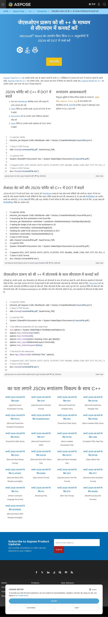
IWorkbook (22, 101)
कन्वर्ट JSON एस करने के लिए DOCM (41, 453)
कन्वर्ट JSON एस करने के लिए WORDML (15, 508)
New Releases (67, 582)
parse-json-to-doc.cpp (14, 176)
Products (35, 582)
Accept (54, 601)
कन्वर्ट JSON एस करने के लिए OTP (41, 399)
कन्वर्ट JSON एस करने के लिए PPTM (67, 435)
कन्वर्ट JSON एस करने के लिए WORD (93, 490)
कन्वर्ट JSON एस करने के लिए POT (67, 399)
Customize (31, 608)
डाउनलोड (54, 61)
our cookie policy (22, 595)
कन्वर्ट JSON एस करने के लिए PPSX (15, 435)
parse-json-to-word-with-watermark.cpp (22, 374)
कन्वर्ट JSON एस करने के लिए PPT (41, 435)
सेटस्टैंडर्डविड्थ (8, 202)
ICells (21, 199)
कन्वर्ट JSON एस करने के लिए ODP (15, 399)
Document (15, 116)
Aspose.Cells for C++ (17, 81)
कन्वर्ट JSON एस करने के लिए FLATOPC (15, 471)
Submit (59, 549)
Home (4, 582)
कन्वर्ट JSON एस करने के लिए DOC (15, 453)
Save (13, 109)
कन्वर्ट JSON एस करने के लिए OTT (93, 471)
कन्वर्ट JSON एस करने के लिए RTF (67, 490)
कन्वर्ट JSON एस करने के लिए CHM (93, 435)
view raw (99, 176)
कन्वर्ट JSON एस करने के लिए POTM (93, 399)
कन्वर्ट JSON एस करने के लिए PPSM (93, 417)
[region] (54, 154)
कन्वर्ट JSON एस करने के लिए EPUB (93, 453)
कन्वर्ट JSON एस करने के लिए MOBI (41, 471)
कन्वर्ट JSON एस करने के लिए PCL (15, 490)
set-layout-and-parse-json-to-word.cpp (22, 263)
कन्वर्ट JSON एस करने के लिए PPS (67, 417)
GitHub (43, 176)
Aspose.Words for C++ (91, 81)
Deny (77, 608)
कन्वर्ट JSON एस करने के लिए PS (41, 490)
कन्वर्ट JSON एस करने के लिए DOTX (67, 453)
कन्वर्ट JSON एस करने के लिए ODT (67, 471)
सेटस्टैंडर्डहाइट (90, 196)
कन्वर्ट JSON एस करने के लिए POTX (15, 417)
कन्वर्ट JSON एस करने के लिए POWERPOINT (41, 417)
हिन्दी (92, 4)
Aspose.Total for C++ (12, 78)
